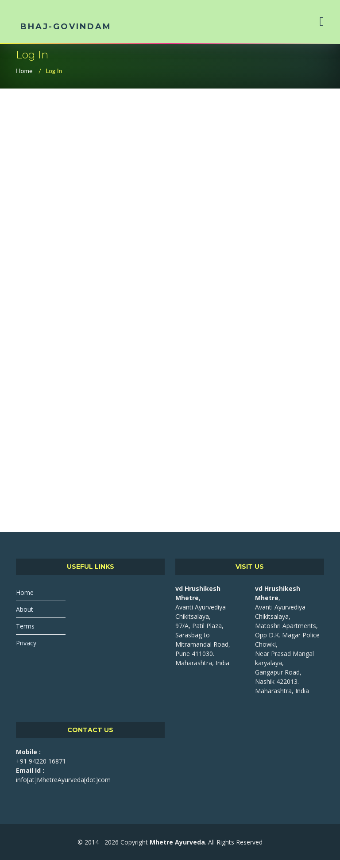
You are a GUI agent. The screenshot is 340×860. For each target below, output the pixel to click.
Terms (25, 626)
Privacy (26, 643)
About (24, 609)
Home (24, 70)
